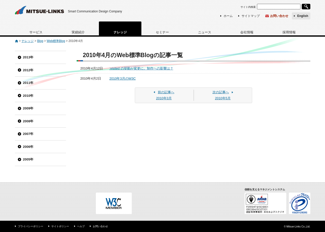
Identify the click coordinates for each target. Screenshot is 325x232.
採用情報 (289, 32)
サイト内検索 (248, 7)
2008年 (28, 121)
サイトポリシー (60, 226)
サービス (35, 32)
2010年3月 (164, 95)
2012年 (28, 70)
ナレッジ (120, 32)
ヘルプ (81, 226)
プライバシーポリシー (30, 226)
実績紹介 (78, 32)
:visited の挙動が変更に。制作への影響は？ (141, 68)
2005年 (28, 159)
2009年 (28, 108)
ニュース (204, 32)
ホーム (228, 16)
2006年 (28, 147)
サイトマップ (251, 16)
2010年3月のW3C (123, 78)
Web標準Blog (56, 41)
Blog (40, 41)
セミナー (162, 32)
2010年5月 (223, 95)
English (302, 16)
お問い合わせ (279, 16)
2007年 (28, 134)
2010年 (28, 96)
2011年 (28, 83)
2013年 (28, 57)
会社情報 (246, 32)
